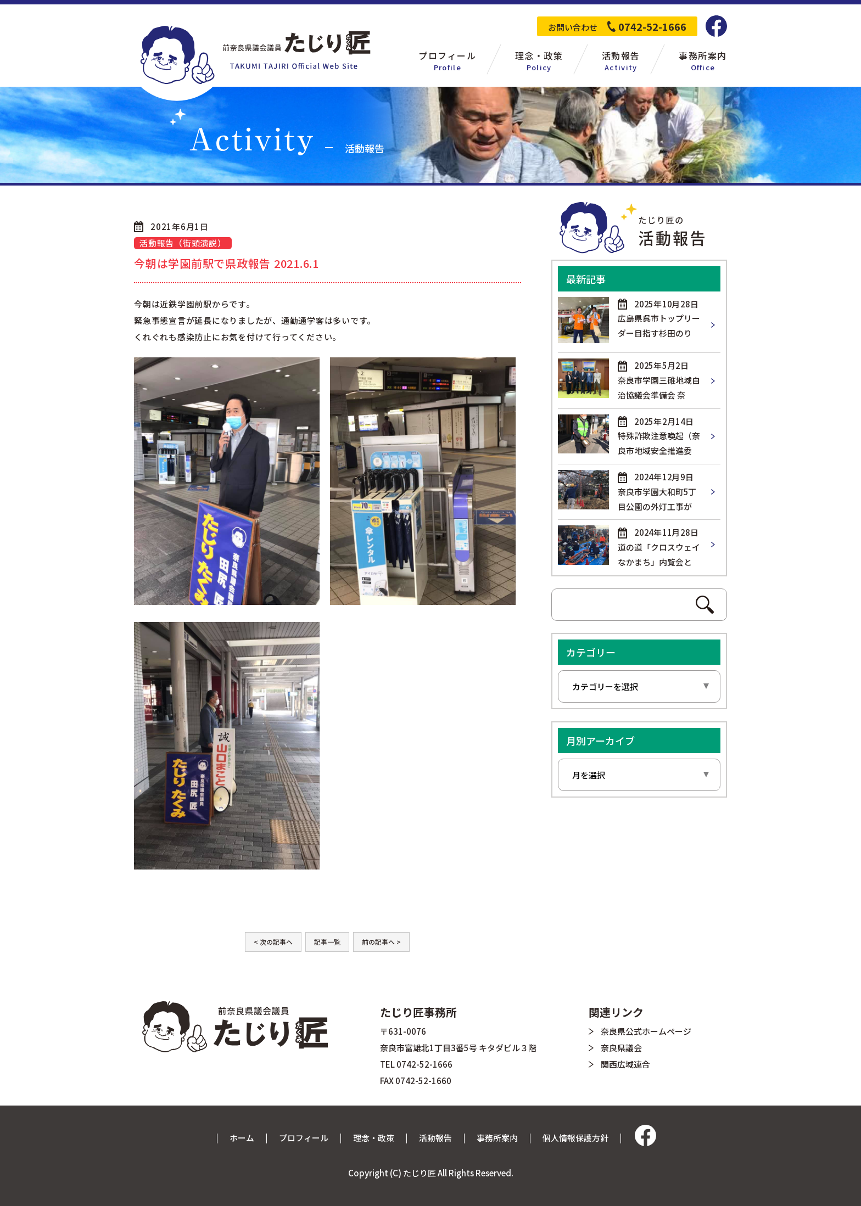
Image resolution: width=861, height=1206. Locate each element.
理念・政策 (373, 1137)
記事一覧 (327, 941)
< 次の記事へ (273, 941)
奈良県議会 (621, 1047)
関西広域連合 (625, 1064)
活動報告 (435, 1137)
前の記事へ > (381, 941)
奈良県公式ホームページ (646, 1031)
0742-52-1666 (652, 26)
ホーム (242, 1137)
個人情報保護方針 (575, 1137)
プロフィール (303, 1137)
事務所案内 (497, 1137)
